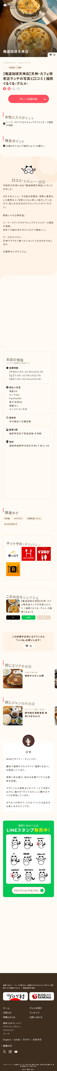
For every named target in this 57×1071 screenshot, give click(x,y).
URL (44, 617)
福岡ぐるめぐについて (12, 1023)
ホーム (6, 1008)
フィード (6, 1034)
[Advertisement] (28, 262)
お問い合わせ (36, 1017)
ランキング (34, 1012)
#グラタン (18, 518)
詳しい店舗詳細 (28, 99)
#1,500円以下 (11, 524)
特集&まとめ (9, 1017)
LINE (28, 617)
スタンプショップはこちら (26, 890)
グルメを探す (35, 1008)
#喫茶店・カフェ (34, 518)
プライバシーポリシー (12, 1027)
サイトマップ (8, 1030)
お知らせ (7, 1012)
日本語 (17, 1040)
